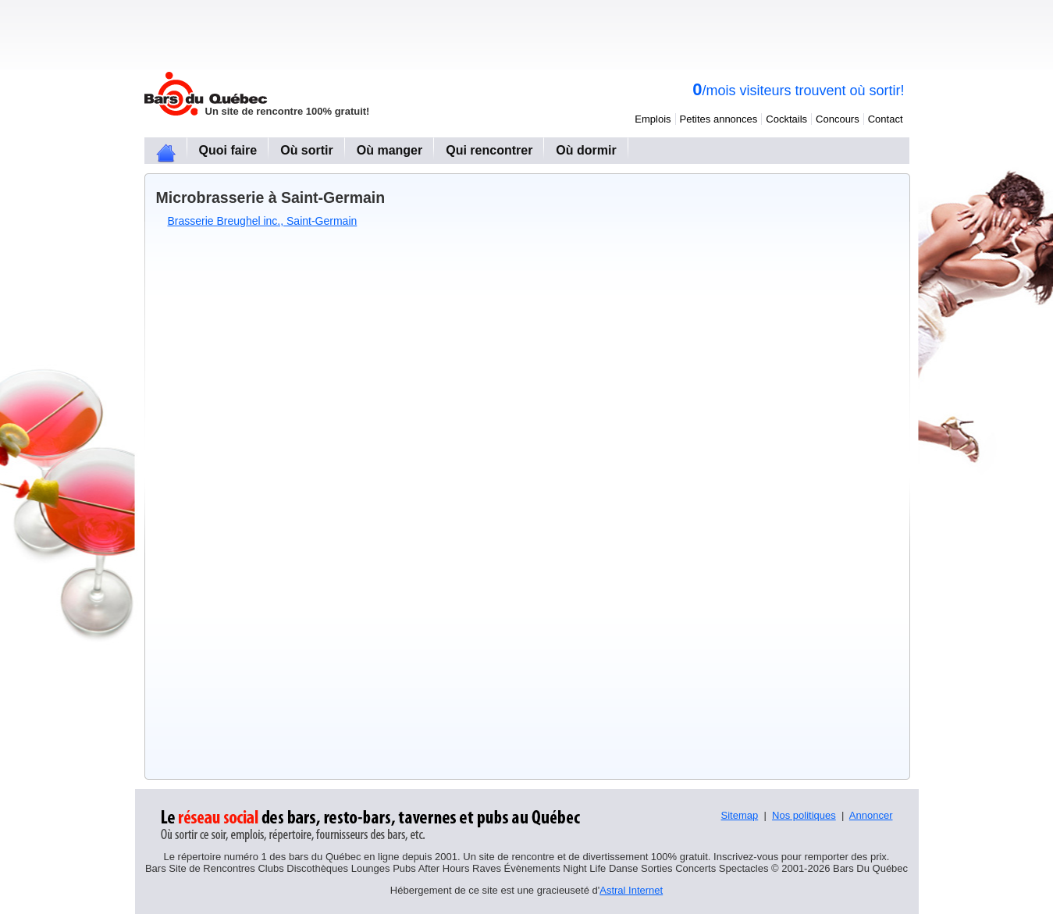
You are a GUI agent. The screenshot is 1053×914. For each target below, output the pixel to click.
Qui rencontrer (489, 150)
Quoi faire (228, 150)
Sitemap (740, 815)
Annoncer (871, 815)
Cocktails (786, 119)
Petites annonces (719, 119)
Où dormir (586, 150)
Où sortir (306, 150)
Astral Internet (631, 890)
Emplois (653, 119)
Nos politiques (804, 815)
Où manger (389, 150)
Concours (837, 119)
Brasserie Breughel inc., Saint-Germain (263, 221)
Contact (885, 119)
